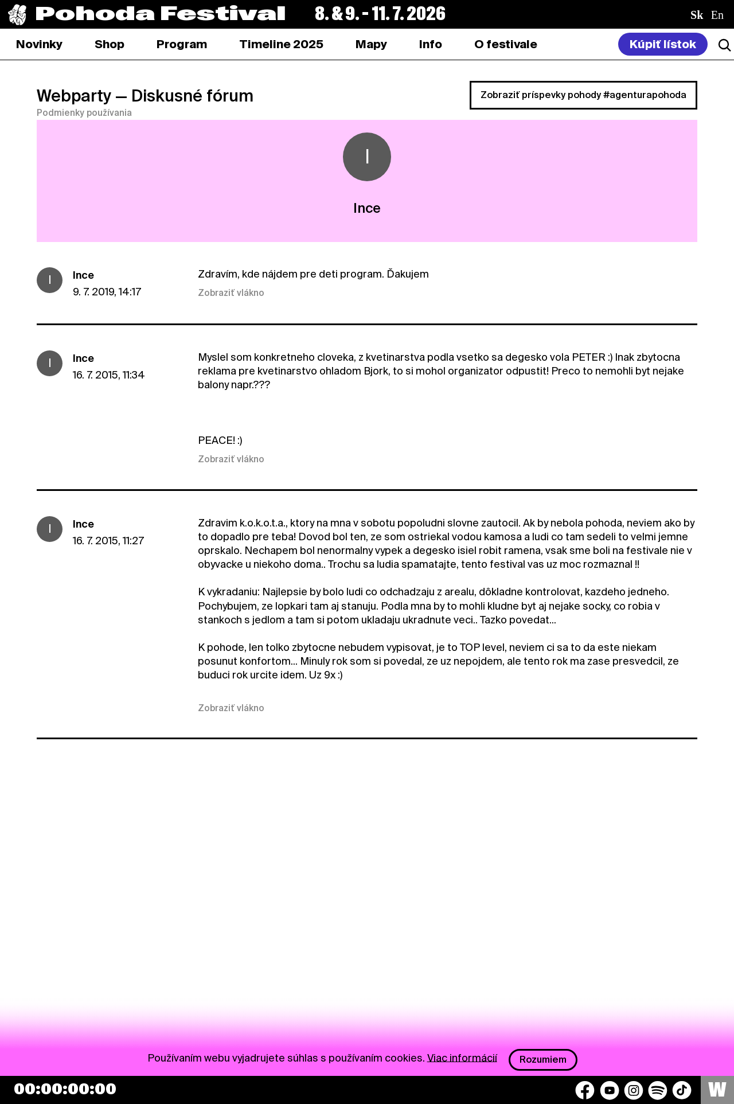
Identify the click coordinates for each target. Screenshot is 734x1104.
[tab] (109, 44)
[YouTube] (609, 1090)
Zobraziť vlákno (231, 293)
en (717, 15)
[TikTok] (682, 1090)
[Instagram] (633, 1090)
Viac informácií (462, 1057)
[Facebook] (585, 1090)
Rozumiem (543, 1059)
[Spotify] (657, 1090)
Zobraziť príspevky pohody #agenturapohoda (583, 94)
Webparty (74, 96)
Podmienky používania (84, 113)
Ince (83, 275)
